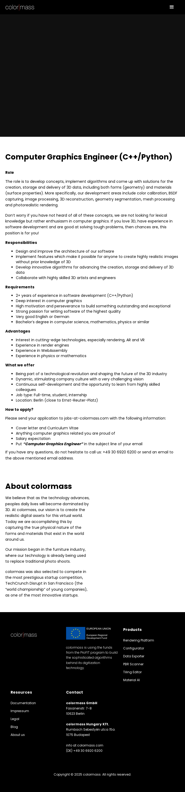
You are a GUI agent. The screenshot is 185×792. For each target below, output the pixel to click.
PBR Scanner (133, 664)
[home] (19, 7)
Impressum (20, 711)
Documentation (23, 703)
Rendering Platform (138, 640)
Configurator (133, 648)
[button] (172, 7)
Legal (15, 719)
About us (18, 734)
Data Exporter (133, 656)
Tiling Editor (132, 672)
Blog (14, 727)
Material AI (131, 680)
